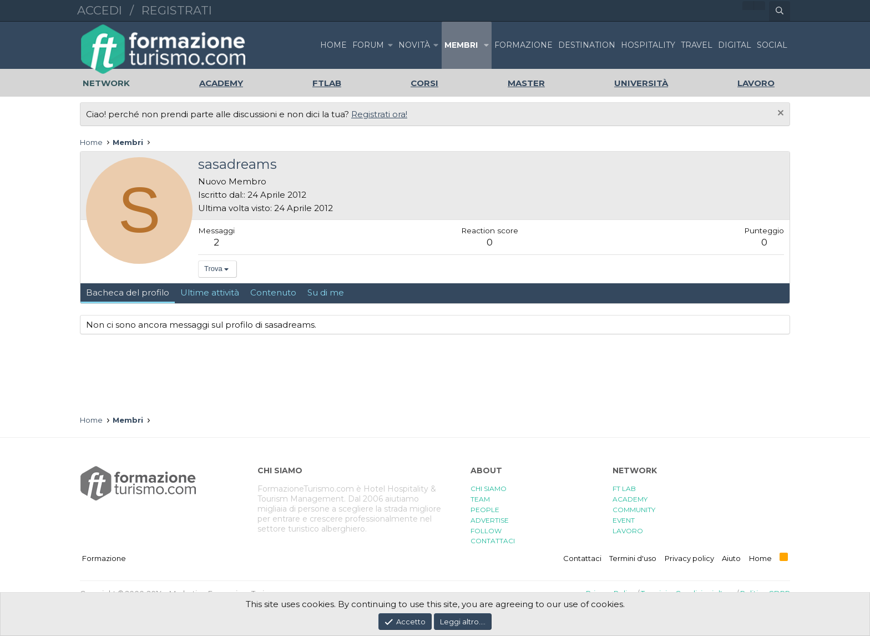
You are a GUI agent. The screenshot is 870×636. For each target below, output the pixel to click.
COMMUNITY (634, 509)
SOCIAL (772, 45)
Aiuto (731, 558)
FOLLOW (486, 531)
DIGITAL (734, 45)
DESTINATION (586, 45)
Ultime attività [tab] (209, 292)
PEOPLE (485, 509)
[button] (390, 45)
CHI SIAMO (489, 488)
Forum (368, 45)
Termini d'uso (632, 558)
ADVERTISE (490, 520)
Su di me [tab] (325, 292)
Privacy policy (689, 558)
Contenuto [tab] (273, 292)
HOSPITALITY (648, 45)
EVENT (624, 520)
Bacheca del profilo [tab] (127, 292)
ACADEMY (630, 499)
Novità (414, 45)
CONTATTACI (493, 541)
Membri (461, 45)
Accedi (99, 10)
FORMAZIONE (523, 45)
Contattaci (582, 558)
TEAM (480, 499)
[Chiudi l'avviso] (779, 114)
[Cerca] (779, 11)
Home (333, 45)
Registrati (176, 10)
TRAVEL (696, 45)
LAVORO (628, 531)
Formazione (104, 558)
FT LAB (624, 488)
